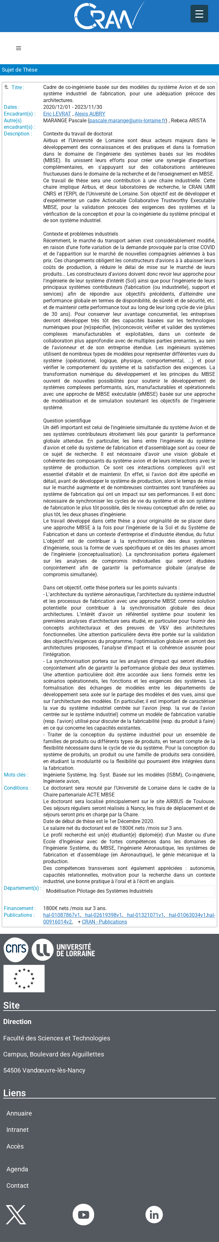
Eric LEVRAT (57, 114)
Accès (15, 1146)
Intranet (17, 1129)
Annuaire (19, 1113)
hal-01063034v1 (185, 915)
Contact (17, 1185)
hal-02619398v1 (101, 915)
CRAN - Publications (104, 922)
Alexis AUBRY (90, 114)
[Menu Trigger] (199, 13)
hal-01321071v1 (143, 915)
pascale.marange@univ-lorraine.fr (127, 120)
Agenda (17, 1169)
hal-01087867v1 (61, 915)
